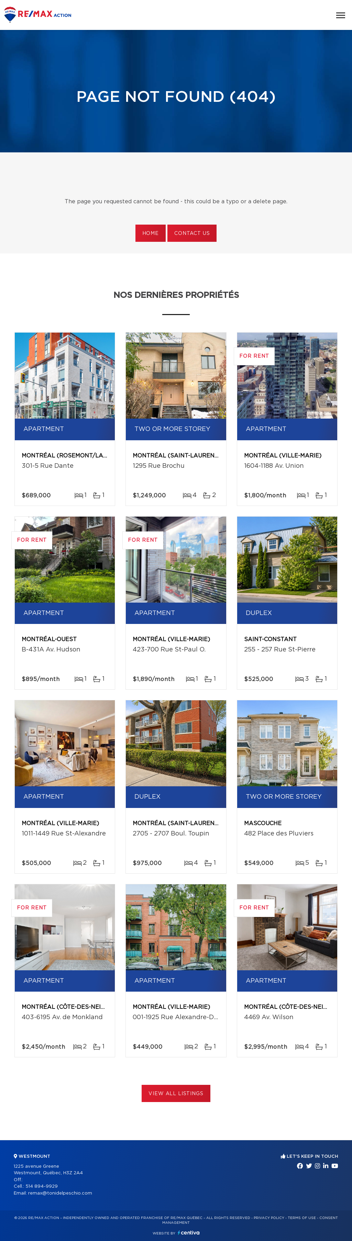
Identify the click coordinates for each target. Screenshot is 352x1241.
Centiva (189, 1232)
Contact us (192, 233)
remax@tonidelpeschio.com (60, 1193)
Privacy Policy (269, 1218)
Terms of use (302, 1218)
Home (150, 233)
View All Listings (175, 1093)
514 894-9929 (41, 1186)
